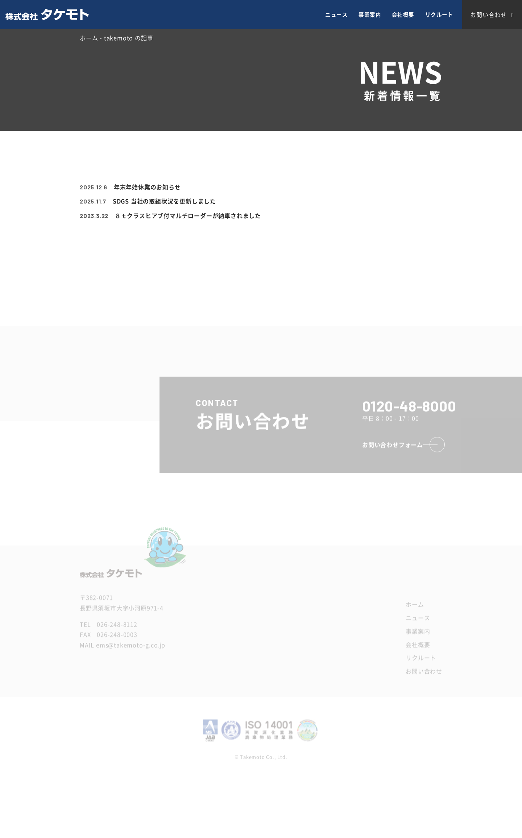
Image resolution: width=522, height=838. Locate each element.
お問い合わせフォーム (392, 451)
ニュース (336, 15)
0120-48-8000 (409, 413)
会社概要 (403, 15)
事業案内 (370, 15)
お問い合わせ (424, 678)
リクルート (439, 15)
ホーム (415, 611)
